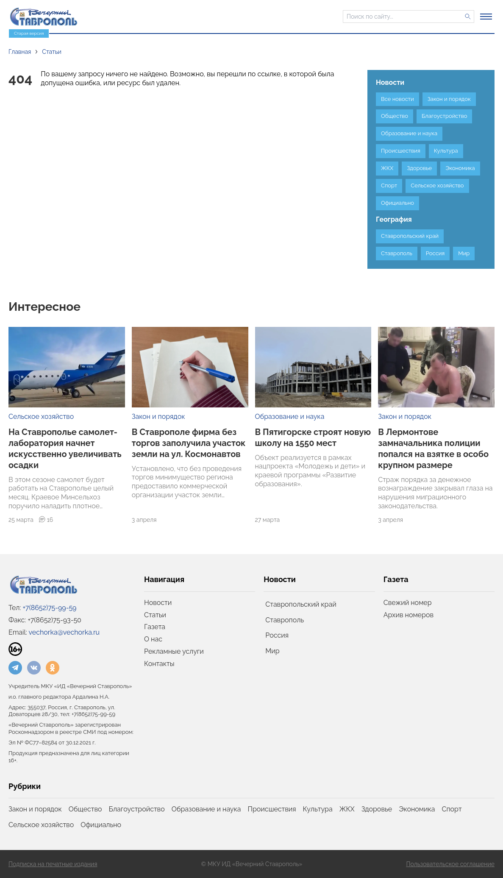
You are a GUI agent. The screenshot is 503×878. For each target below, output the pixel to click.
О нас (153, 639)
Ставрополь (284, 620)
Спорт (452, 809)
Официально (101, 825)
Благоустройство (137, 809)
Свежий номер (408, 603)
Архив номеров (409, 615)
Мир (272, 651)
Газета (154, 627)
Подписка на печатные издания (52, 864)
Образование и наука (290, 417)
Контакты (159, 664)
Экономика (417, 809)
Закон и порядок (158, 417)
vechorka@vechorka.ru (64, 632)
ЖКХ (347, 809)
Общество (85, 809)
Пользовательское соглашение (450, 864)
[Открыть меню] (486, 16)
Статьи (155, 615)
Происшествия (272, 809)
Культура (318, 809)
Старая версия (29, 33)
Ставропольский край (300, 604)
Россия (277, 635)
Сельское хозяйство (41, 417)
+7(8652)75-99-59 (50, 608)
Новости (158, 603)
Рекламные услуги (174, 651)
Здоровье (376, 809)
